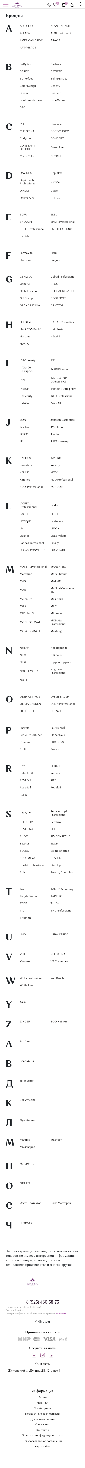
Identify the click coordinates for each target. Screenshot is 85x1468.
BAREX (24, 71)
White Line (27, 985)
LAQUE (24, 514)
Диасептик (27, 1080)
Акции (42, 1397)
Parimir (24, 728)
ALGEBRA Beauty (62, 33)
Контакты (42, 1430)
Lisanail (25, 536)
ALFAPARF (26, 33)
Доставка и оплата (43, 1419)
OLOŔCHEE (27, 711)
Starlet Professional (32, 865)
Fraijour (55, 260)
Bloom (24, 93)
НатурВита (27, 1163)
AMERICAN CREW (31, 40)
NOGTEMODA (29, 671)
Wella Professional (31, 978)
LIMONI (55, 528)
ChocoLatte (58, 124)
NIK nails (56, 655)
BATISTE (56, 71)
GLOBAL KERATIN (62, 291)
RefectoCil (26, 773)
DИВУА (55, 198)
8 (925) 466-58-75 (48, 4)
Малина (25, 1140)
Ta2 (22, 889)
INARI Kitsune (59, 369)
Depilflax (56, 173)
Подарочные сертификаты (42, 1414)
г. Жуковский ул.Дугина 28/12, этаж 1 (33, 1370)
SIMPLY (24, 843)
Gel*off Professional (63, 276)
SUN (22, 872)
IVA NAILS (57, 403)
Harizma (25, 336)
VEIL (23, 954)
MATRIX (56, 581)
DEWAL (55, 182)
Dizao (54, 191)
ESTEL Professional (32, 229)
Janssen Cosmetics (63, 420)
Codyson (25, 138)
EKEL (54, 214)
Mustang (56, 631)
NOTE (24, 680)
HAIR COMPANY (30, 329)
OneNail (56, 711)
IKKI (53, 360)
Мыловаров (27, 1147)
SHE (53, 829)
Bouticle (56, 93)
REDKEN (56, 766)
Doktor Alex (27, 198)
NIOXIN (25, 662)
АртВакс (25, 1041)
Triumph (25, 918)
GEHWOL (26, 276)
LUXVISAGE (58, 550)
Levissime (57, 521)
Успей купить (42, 1408)
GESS (54, 284)
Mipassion (57, 613)
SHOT (24, 836)
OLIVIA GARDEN (30, 704)
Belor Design (28, 86)
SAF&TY (25, 813)
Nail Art (24, 648)
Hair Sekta (57, 329)
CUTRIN (56, 156)
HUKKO (24, 344)
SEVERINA (26, 829)
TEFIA (24, 903)
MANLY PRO (58, 567)
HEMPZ (55, 336)
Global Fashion (29, 291)
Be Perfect (26, 78)
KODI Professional (31, 487)
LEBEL (55, 514)
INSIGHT (25, 389)
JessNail (25, 427)
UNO (23, 934)
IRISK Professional (62, 396)
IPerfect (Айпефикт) (63, 389)
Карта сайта (43, 1446)
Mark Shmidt (59, 574)
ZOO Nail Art (59, 1021)
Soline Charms (60, 851)
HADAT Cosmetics (62, 322)
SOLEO (24, 851)
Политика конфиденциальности (43, 1435)
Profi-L (24, 749)
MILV (54, 606)
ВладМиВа (27, 1061)
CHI (22, 124)
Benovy (55, 86)
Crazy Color (27, 156)
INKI (22, 380)
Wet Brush (57, 978)
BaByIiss (25, 64)
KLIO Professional (62, 479)
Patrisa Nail (58, 728)
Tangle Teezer (28, 896)
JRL (22, 441)
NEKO (24, 655)
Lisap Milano (59, 536)
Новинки (42, 1403)
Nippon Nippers (61, 662)
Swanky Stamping (62, 872)
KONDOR (57, 487)
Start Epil (56, 865)
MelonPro (26, 599)
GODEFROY (58, 298)
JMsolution (57, 427)
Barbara (56, 64)
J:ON (23, 420)
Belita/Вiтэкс (59, 78)
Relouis (55, 773)
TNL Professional (61, 910)
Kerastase (26, 465)
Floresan (25, 260)
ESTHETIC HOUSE (62, 229)
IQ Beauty (26, 396)
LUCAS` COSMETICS (33, 550)
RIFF (53, 780)
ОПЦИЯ (25, 1183)
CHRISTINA (27, 131)
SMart (54, 843)
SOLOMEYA (27, 858)
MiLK (23, 606)
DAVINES (26, 173)
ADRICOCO (27, 26)
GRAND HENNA (30, 305)
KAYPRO (56, 458)
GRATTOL (57, 305)
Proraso (55, 749)
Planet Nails (58, 735)
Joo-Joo (55, 434)
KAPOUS (25, 458)
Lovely (55, 543)
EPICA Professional (63, 222)
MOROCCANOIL (30, 631)
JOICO (24, 434)
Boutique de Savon (32, 100)
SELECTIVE (27, 822)
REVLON (25, 780)
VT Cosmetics (59, 961)
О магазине (42, 1424)
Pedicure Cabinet (31, 735)
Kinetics (25, 479)
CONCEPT (57, 138)
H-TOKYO (26, 322)
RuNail (24, 795)
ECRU (23, 214)
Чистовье (26, 1222)
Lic (22, 528)
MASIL (24, 581)
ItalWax (24, 403)
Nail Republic (59, 648)
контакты (61, 1313)
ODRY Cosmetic (30, 696)
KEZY (54, 472)
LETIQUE (25, 521)
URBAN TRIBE (59, 934)
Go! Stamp (26, 298)
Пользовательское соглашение (42, 1441)
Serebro (56, 822)
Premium (25, 742)
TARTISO (56, 896)
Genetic (25, 284)
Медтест (56, 1140)
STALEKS (56, 858)
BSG (22, 107)
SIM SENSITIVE (60, 836)
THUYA (55, 903)
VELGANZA (58, 954)
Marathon (26, 574)
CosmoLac (57, 147)
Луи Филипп (28, 1120)
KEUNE (24, 472)
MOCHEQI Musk (30, 622)
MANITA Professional (33, 567)
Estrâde (25, 236)
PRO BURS (57, 742)
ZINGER (25, 1021)
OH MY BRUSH (60, 696)
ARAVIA (55, 40)
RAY (22, 766)
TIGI (22, 910)
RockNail (25, 787)
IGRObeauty (27, 360)
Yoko (23, 1002)
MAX (23, 590)
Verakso (25, 961)
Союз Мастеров (61, 1203)
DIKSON (25, 191)
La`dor (55, 505)
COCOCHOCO (60, 131)
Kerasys (55, 465)
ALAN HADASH (60, 26)
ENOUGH (26, 222)
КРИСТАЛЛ (27, 1100)
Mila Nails (57, 599)
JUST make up (60, 441)
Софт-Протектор (30, 1203)
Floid (54, 253)
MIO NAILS (27, 613)
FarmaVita (26, 253)
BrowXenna (58, 100)
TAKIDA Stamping (62, 889)
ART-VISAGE (28, 47)
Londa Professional (32, 543)
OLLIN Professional (63, 704)
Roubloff (56, 787)
